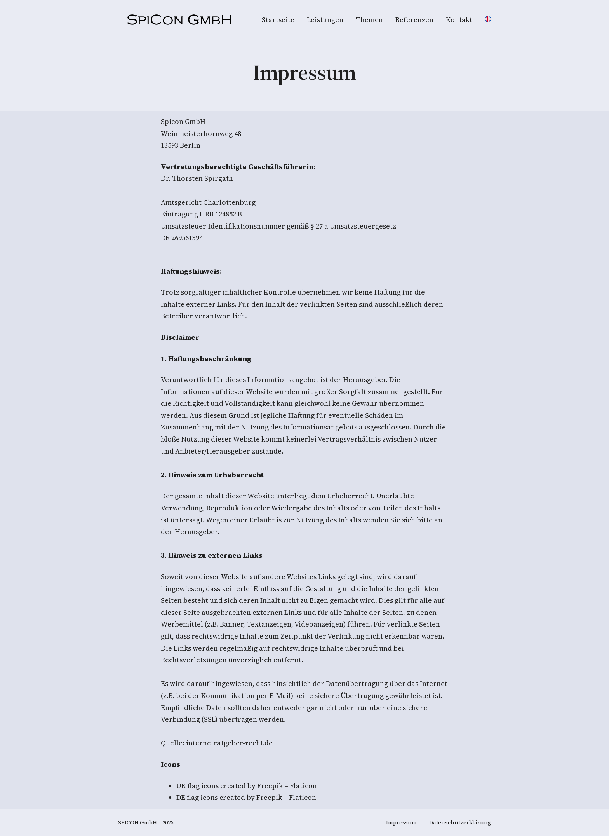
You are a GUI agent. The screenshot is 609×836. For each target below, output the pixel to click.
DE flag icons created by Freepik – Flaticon (246, 797)
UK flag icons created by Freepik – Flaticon (246, 786)
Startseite (278, 19)
